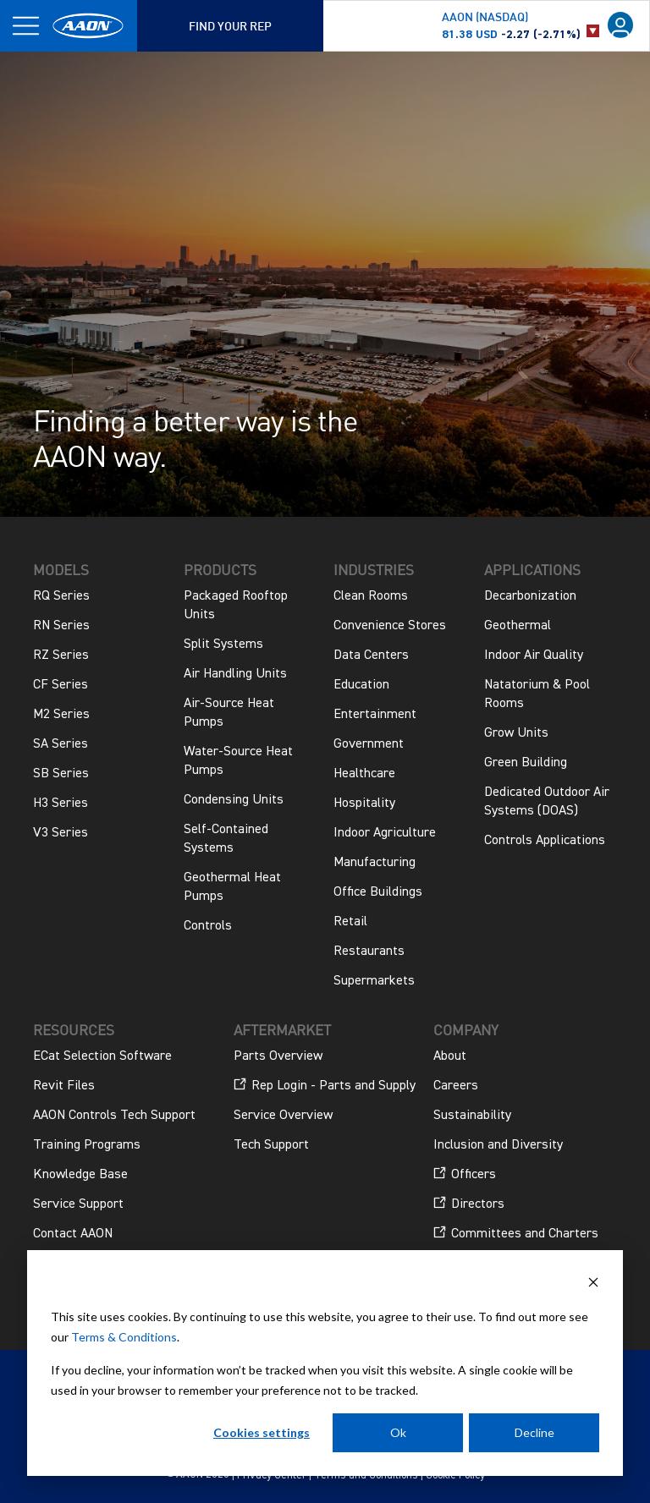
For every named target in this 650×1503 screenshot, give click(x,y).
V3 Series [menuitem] (60, 833)
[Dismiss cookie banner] (593, 1284)
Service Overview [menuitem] (283, 1115)
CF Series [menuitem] (60, 685)
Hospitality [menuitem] (364, 803)
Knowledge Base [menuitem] (80, 1175)
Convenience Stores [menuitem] (389, 626)
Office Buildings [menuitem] (377, 892)
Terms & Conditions (124, 1337)
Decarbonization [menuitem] (530, 596)
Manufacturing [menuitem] (374, 862)
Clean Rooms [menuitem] (370, 596)
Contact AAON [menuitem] (73, 1234)
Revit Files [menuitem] (64, 1086)
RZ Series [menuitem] (61, 655)
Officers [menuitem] (464, 1174)
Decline (534, 1432)
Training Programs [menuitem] (86, 1145)
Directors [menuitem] (468, 1203)
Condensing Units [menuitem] (234, 800)
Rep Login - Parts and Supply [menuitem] (325, 1085)
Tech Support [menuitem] (271, 1145)
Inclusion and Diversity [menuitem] (498, 1145)
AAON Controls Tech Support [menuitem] (114, 1115)
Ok (398, 1432)
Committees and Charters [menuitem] (515, 1233)
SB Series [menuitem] (61, 774)
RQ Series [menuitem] (61, 596)
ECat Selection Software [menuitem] (102, 1056)
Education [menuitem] (361, 685)
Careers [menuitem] (455, 1086)
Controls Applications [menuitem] (544, 840)
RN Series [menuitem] (61, 626)
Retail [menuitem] (350, 922)
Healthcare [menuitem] (364, 774)
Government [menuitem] (368, 744)
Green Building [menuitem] (525, 763)
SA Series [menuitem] (60, 744)
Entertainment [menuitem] (374, 714)
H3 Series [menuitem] (60, 803)
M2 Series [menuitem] (61, 714)
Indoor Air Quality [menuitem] (533, 655)
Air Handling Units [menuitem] (235, 674)
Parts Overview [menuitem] (278, 1056)
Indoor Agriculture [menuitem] (384, 833)
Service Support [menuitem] (78, 1204)
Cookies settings (261, 1432)
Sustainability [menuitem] (472, 1115)
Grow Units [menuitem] (516, 733)
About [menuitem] (449, 1056)
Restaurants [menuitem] (369, 951)
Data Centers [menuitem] (371, 655)
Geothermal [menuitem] (517, 626)
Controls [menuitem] (208, 926)
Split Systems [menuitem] (223, 644)
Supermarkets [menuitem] (374, 981)
